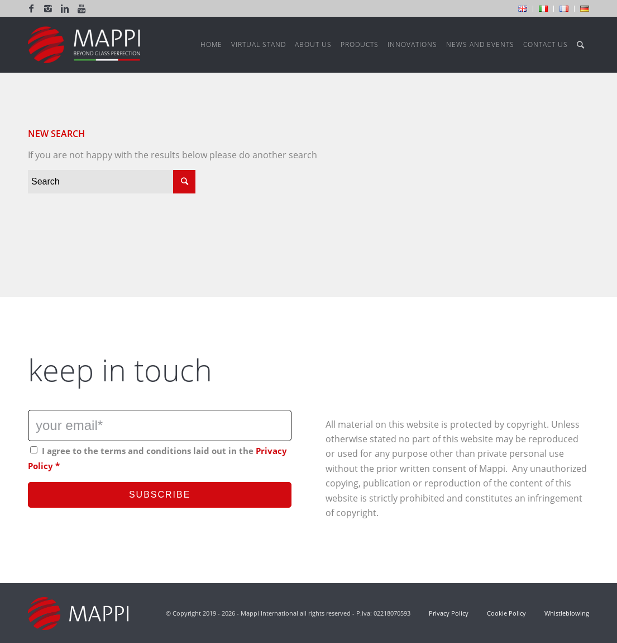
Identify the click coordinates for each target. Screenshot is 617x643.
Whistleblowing (566, 613)
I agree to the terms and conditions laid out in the (157, 458)
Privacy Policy (448, 613)
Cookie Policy (506, 613)
